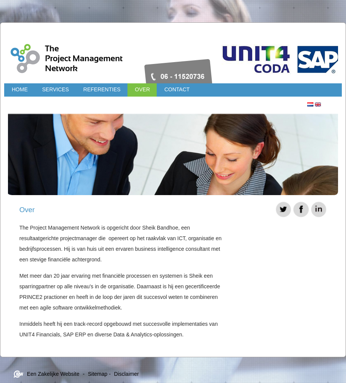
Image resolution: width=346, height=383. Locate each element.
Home (20, 89)
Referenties (102, 89)
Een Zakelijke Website (53, 374)
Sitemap (97, 374)
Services (55, 89)
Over (142, 89)
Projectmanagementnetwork (114, 55)
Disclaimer (126, 374)
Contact (177, 89)
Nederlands (310, 104)
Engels (318, 104)
